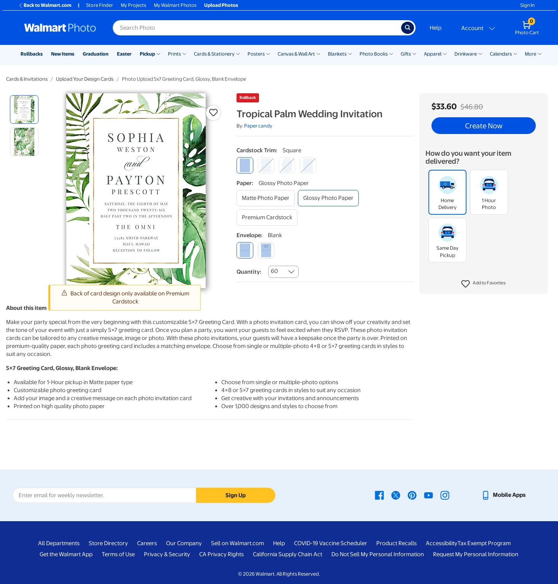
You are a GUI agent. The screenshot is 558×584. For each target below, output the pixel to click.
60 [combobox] (274, 271)
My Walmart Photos (175, 5)
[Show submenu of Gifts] (414, 53)
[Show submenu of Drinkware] (480, 53)
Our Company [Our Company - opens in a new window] (184, 543)
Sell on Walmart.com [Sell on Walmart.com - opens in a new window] (237, 543)
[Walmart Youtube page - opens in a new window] (428, 494)
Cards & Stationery (214, 54)
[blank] (245, 250)
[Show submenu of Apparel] (445, 53)
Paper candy (258, 126)
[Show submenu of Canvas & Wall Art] (318, 53)
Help (435, 27)
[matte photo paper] (266, 198)
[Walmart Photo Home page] (60, 28)
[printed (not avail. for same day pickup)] (266, 250)
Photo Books (374, 54)
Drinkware (465, 54)
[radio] (24, 109)
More (530, 54)
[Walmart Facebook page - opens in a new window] (379, 494)
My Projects (133, 5)
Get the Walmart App (66, 554)
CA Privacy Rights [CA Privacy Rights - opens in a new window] (221, 554)
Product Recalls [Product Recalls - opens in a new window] (396, 543)
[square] (245, 165)
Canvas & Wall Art (296, 54)
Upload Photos (221, 5)
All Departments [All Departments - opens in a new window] (59, 543)
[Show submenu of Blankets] (350, 53)
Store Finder (99, 5)
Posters (256, 54)
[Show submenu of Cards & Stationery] (238, 53)
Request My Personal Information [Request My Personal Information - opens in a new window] (475, 554)
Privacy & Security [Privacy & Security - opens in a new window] (167, 554)
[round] (266, 165)
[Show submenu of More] (539, 53)
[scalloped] (308, 165)
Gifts (406, 54)
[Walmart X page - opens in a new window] (395, 494)
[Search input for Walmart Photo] (257, 27)
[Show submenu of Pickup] (158, 53)
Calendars (501, 54)
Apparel (432, 54)
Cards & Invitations (27, 79)
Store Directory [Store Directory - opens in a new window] (108, 543)
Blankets (337, 54)
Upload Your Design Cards (85, 79)
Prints (174, 54)
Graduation (96, 54)
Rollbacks (32, 54)
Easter (124, 54)
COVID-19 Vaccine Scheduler (330, 543)
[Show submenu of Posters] (268, 53)
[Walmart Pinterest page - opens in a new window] (412, 494)
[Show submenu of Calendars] (515, 53)
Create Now (483, 125)
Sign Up (235, 495)
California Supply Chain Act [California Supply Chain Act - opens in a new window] (287, 554)
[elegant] (287, 165)
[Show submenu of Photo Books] (391, 53)
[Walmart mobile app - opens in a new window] (503, 494)
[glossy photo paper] (328, 198)
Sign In (527, 5)
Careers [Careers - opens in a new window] (147, 543)
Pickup (147, 54)
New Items (62, 54)
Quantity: (249, 271)
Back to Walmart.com (44, 5)
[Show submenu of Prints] (184, 53)
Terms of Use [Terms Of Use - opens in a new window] (118, 554)
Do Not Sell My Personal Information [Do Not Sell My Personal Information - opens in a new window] (377, 554)
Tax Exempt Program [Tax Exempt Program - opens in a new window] (484, 543)
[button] (483, 284)
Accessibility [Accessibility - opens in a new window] (441, 543)
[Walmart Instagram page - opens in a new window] (444, 494)
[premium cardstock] (267, 217)
